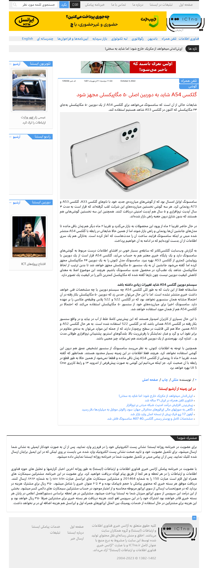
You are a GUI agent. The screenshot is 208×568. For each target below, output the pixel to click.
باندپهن (153, 38)
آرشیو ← (14, 64)
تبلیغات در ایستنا (161, 4)
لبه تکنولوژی (119, 38)
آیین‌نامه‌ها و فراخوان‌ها (72, 38)
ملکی (174, 379)
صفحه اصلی (150, 379)
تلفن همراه (169, 38)
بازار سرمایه (99, 38)
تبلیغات (55, 532)
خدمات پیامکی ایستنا (46, 526)
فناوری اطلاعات (189, 38)
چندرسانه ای (45, 38)
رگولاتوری (138, 38)
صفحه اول (186, 4)
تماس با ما (118, 4)
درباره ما (137, 4)
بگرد (64, 4)
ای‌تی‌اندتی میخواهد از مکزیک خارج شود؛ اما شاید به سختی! (143, 48)
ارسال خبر (77, 538)
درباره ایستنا (75, 532)
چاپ (164, 379)
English (27, 38)
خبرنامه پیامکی (95, 4)
